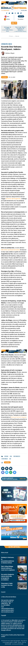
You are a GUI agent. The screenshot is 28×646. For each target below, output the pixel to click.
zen (10, 458)
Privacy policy (4, 635)
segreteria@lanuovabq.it (7, 610)
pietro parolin (5, 458)
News (8, 16)
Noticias (8, 19)
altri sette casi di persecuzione (10, 250)
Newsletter (21, 19)
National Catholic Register (19, 417)
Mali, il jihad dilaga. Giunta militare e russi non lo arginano (8, 568)
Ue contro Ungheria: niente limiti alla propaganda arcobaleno (7, 577)
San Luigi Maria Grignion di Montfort (20, 28)
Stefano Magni (9, 53)
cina (11, 456)
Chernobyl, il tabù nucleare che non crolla (7, 585)
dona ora (21, 16)
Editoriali (17, 36)
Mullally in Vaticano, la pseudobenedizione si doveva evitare (7, 560)
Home (11, 36)
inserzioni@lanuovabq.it (7, 612)
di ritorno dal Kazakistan (13, 198)
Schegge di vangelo (7, 27)
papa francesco (17, 456)
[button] (14, 23)
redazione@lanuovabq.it (7, 608)
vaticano (6, 456)
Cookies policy (13, 635)
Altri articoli (14, 547)
